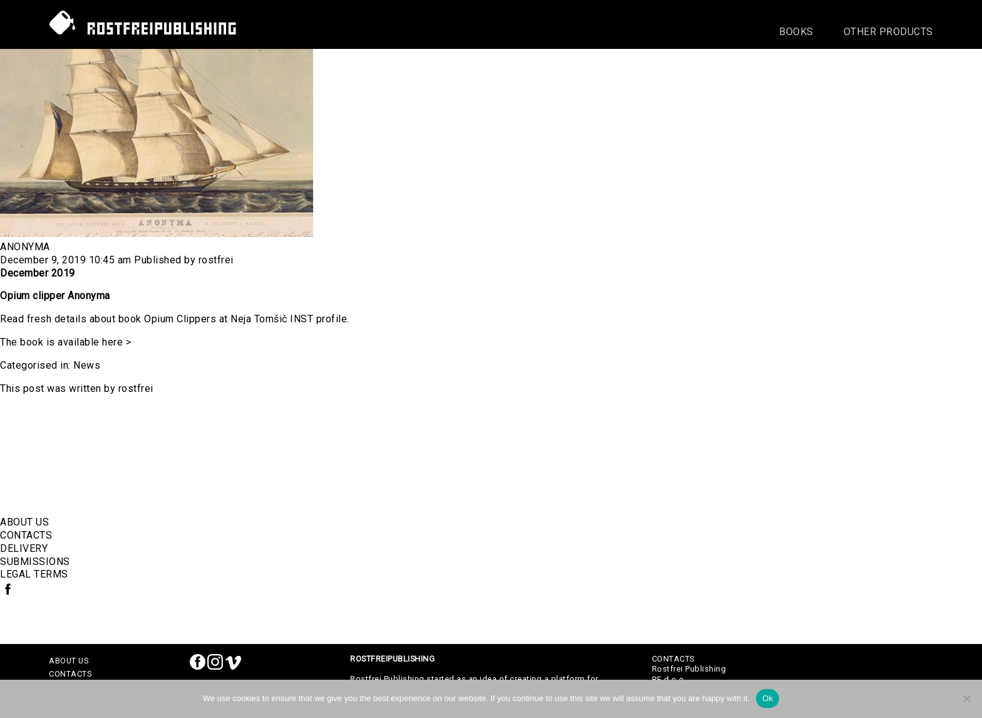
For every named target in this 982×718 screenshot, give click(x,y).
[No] (966, 698)
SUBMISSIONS (35, 562)
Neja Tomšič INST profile (288, 319)
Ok (767, 698)
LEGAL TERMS (34, 574)
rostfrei (216, 260)
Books (796, 32)
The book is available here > (65, 342)
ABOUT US (24, 522)
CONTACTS (26, 535)
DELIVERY (24, 548)
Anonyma (25, 247)
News (86, 365)
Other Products (888, 32)
